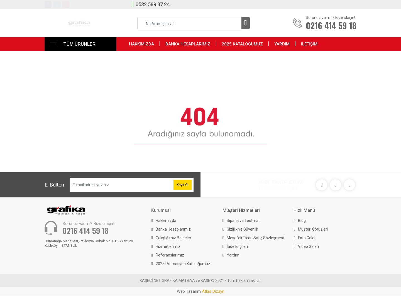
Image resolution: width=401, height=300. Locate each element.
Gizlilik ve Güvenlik (242, 229)
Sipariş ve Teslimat (243, 220)
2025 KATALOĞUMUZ (242, 44)
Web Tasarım (200, 291)
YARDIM (282, 44)
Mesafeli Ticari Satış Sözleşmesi (255, 238)
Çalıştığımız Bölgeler (173, 238)
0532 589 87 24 (153, 4)
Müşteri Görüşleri (313, 229)
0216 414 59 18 (85, 230)
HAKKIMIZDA (141, 44)
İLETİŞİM (309, 44)
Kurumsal (161, 210)
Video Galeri (308, 246)
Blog (302, 220)
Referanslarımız (170, 255)
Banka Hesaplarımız (173, 229)
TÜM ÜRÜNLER (79, 44)
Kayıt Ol (183, 185)
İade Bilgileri (237, 246)
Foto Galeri (307, 238)
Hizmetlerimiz (168, 246)
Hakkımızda (166, 220)
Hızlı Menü (304, 210)
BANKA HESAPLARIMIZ (187, 44)
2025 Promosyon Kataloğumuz (183, 264)
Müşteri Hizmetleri (241, 210)
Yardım (233, 255)
